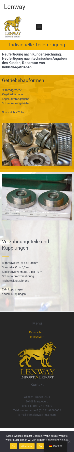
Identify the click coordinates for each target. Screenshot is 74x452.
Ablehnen (27, 446)
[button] (39, 27)
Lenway (14, 7)
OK (13, 446)
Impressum (37, 336)
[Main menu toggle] (66, 7)
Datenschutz (37, 332)
